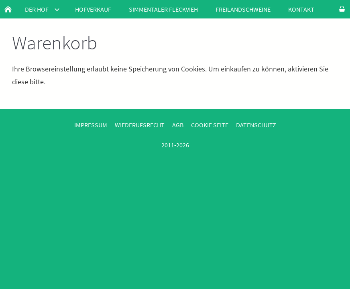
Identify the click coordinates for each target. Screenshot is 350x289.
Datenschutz (256, 125)
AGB (177, 125)
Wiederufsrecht (140, 125)
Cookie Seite (209, 125)
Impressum (90, 125)
